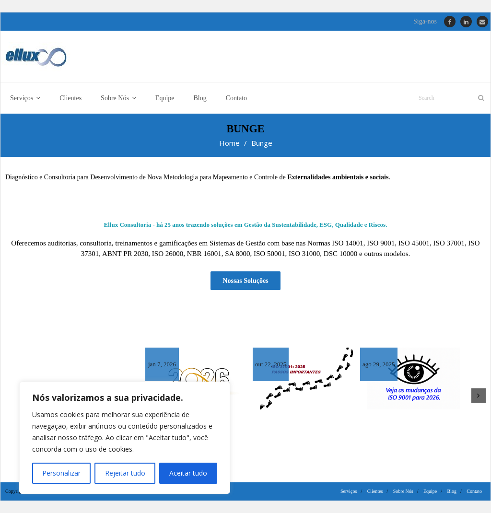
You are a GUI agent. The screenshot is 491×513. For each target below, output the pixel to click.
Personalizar (61, 473)
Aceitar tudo (188, 473)
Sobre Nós (403, 491)
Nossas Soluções (245, 280)
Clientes (375, 491)
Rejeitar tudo (125, 473)
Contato (474, 491)
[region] (124, 438)
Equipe (430, 491)
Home (229, 143)
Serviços (348, 491)
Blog (451, 491)
